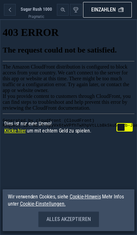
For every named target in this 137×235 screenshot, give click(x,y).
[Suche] (63, 10)
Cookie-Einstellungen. (43, 204)
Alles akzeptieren (68, 219)
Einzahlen (107, 10)
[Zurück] (10, 10)
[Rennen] (76, 10)
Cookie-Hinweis (85, 197)
